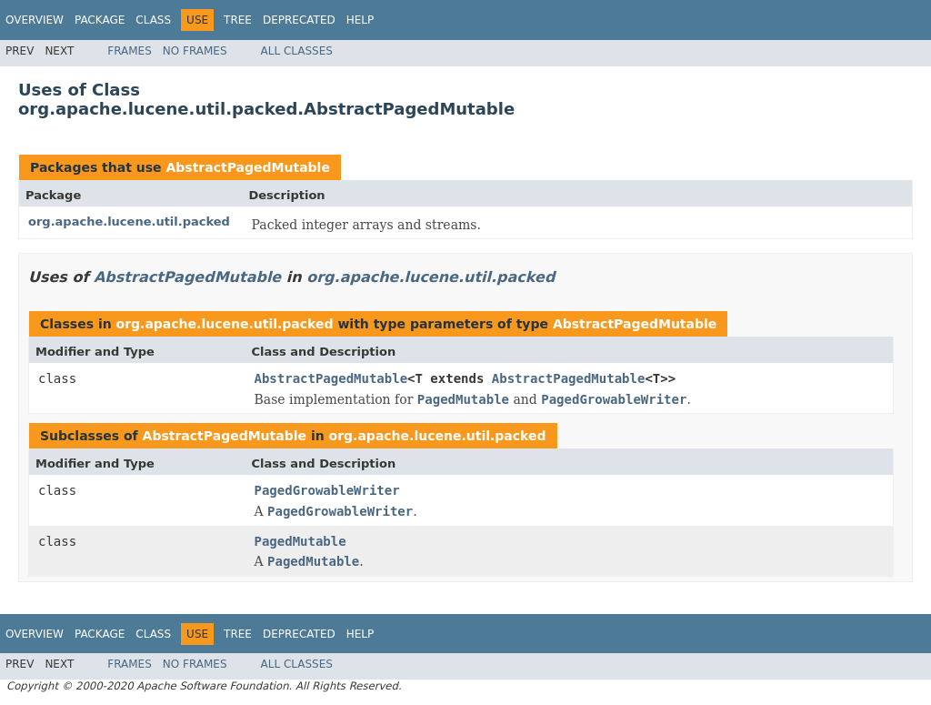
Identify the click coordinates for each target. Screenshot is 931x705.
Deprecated (299, 20)
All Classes (297, 51)
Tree (238, 20)
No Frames (195, 51)
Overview (34, 20)
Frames (129, 51)
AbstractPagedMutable (247, 167)
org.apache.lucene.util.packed (129, 221)
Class (153, 20)
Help (360, 20)
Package (100, 20)
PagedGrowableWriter (327, 490)
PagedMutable (300, 541)
